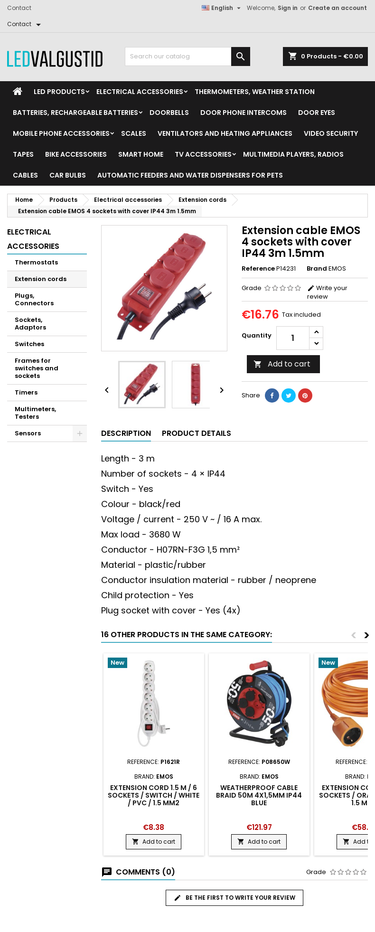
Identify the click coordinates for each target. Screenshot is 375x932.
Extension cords (40, 278)
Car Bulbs (67, 175)
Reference (258, 268)
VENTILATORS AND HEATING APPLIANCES (225, 133)
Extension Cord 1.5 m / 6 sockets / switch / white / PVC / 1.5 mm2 (153, 795)
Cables (25, 175)
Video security (331, 133)
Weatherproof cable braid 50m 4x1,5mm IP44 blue (259, 795)
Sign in (288, 8)
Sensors (28, 433)
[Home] (17, 91)
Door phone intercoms (243, 112)
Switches (29, 343)
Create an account (337, 8)
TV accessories (203, 154)
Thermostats (36, 262)
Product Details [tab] (196, 433)
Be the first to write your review (234, 898)
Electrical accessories (139, 91)
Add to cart (281, 363)
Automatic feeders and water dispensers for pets (190, 175)
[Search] (187, 56)
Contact (19, 8)
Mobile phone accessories (61, 133)
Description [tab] (126, 433)
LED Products (59, 91)
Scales (133, 133)
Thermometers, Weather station (255, 91)
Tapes (23, 154)
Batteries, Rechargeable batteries (75, 112)
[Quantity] (292, 338)
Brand (317, 268)
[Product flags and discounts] (154, 664)
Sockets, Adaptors (30, 323)
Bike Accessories (76, 154)
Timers (26, 392)
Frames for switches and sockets (36, 368)
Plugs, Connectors (34, 299)
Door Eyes (316, 112)
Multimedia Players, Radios (293, 154)
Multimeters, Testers (35, 413)
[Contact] (25, 24)
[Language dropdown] (222, 8)
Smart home (140, 154)
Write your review (327, 292)
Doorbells (169, 112)
